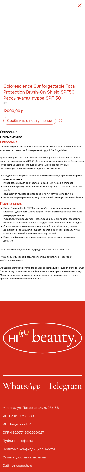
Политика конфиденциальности (29, 449)
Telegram (65, 385)
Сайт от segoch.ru (17, 465)
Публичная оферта (18, 440)
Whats (21, 385)
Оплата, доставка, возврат (24, 457)
